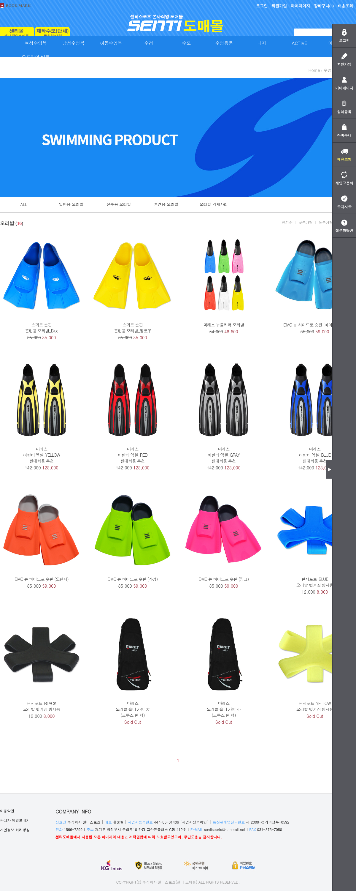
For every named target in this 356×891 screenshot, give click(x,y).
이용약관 (7, 810)
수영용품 (224, 43)
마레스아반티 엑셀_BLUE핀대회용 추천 (315, 455)
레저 (262, 43)
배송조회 (345, 6)
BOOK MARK (18, 5)
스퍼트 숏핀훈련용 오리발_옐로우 (133, 328)
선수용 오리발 (119, 204)
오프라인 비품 (36, 57)
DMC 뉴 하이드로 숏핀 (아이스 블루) (314, 325)
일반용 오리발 (71, 204)
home (314, 70)
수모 (186, 43)
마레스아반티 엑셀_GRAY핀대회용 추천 (224, 455)
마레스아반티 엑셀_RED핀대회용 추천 (132, 455)
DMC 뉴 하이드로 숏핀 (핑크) (224, 579)
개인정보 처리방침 (15, 829)
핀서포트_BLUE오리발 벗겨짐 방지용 (314, 582)
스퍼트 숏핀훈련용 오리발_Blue (41, 328)
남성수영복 (73, 43)
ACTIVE (299, 43)
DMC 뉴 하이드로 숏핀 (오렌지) (42, 579)
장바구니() (324, 6)
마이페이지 (300, 6)
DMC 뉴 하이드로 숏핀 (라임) (133, 579)
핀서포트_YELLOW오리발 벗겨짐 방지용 (314, 706)
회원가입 (279, 6)
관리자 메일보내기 (15, 820)
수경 (148, 43)
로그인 (262, 6)
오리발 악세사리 (213, 204)
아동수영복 (111, 43)
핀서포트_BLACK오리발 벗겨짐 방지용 (41, 706)
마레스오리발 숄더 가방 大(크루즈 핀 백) (132, 709)
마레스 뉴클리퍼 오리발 (223, 325)
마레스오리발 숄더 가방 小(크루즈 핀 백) (223, 709)
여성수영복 (36, 43)
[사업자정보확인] (194, 821)
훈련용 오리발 (166, 204)
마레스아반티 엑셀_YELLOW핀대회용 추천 (41, 455)
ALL (23, 204)
